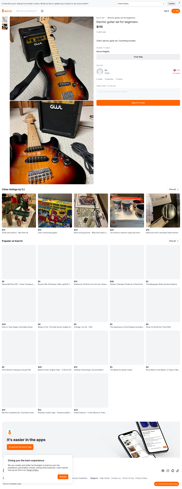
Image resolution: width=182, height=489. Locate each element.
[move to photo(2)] (5, 27)
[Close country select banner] (179, 2)
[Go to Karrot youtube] (172, 470)
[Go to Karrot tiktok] (177, 470)
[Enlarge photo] (52, 58)
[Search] (42, 11)
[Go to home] (7, 11)
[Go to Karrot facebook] (162, 470)
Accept (63, 477)
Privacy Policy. (33, 470)
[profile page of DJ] (99, 71)
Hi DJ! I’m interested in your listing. (138, 93)
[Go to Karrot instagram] (167, 470)
